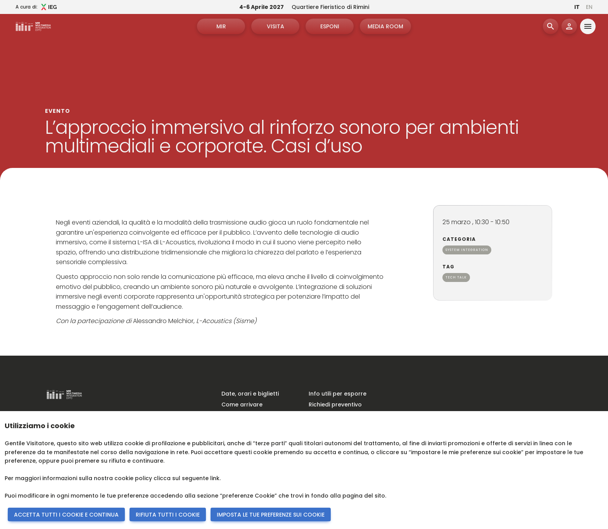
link (214, 478)
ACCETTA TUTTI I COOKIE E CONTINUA (66, 515)
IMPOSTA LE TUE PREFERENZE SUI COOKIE (271, 515)
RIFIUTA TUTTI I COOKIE (168, 515)
